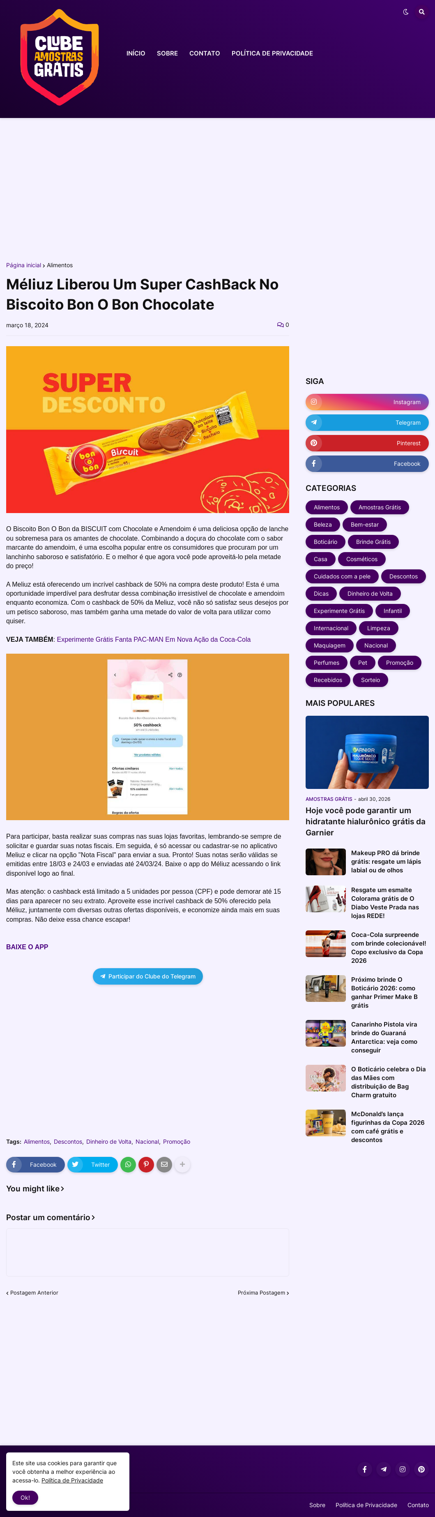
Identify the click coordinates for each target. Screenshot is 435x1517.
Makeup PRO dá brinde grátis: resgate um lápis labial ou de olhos (386, 861)
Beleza (323, 524)
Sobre (317, 1504)
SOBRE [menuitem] (167, 53)
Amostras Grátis (380, 507)
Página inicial (23, 265)
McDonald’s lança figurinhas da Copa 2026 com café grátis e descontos (388, 1127)
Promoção (176, 1142)
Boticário (325, 541)
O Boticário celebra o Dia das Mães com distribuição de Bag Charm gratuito (388, 1082)
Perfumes (326, 662)
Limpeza (378, 627)
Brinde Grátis (373, 541)
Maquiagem (329, 645)
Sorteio (370, 679)
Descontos (68, 1142)
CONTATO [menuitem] (204, 53)
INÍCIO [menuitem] (136, 53)
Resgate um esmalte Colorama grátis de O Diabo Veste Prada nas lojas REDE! (385, 903)
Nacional (147, 1142)
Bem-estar (365, 524)
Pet (362, 662)
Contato (418, 1504)
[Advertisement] (217, 188)
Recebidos (328, 679)
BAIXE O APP (27, 947)
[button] (406, 12)
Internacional (331, 627)
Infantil (393, 610)
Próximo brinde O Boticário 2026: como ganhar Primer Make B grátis (384, 992)
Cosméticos (361, 558)
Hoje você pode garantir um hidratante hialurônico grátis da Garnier (366, 821)
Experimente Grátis (339, 610)
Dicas (321, 593)
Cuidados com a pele (342, 576)
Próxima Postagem (261, 1292)
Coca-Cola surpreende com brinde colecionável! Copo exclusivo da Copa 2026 (388, 947)
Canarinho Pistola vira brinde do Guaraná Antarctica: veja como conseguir (384, 1037)
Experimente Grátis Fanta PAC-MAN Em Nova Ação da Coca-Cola (154, 639)
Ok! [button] (25, 1497)
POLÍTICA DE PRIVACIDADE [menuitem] (272, 53)
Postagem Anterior (34, 1292)
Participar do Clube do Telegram (148, 976)
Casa (320, 558)
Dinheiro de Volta (108, 1142)
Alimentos (60, 265)
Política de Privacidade (366, 1504)
